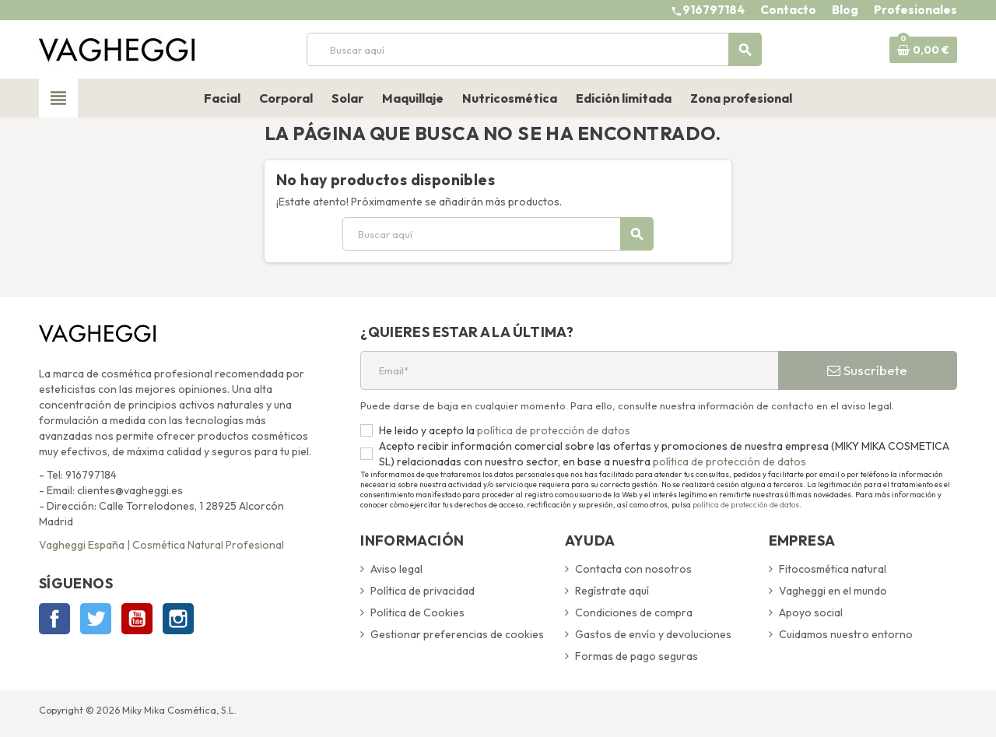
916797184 (713, 9)
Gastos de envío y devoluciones (653, 634)
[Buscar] (534, 49)
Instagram (178, 618)
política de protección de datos (552, 430)
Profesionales (915, 9)
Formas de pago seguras (636, 656)
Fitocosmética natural (832, 569)
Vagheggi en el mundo (833, 591)
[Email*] (569, 370)
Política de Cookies (417, 612)
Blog (845, 9)
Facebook (54, 618)
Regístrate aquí (612, 591)
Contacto (788, 9)
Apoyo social (811, 612)
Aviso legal (396, 569)
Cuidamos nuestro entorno (846, 634)
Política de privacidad (422, 591)
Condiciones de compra (634, 612)
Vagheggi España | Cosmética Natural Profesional (161, 545)
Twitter (95, 618)
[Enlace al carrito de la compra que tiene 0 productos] (923, 50)
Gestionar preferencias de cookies (457, 634)
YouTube (137, 618)
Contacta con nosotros (633, 569)
